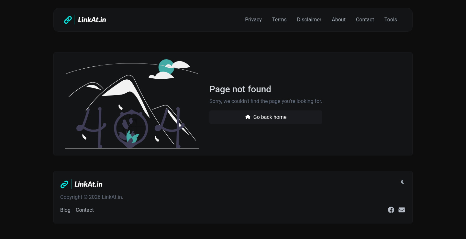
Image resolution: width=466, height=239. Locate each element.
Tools (390, 20)
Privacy (253, 20)
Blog (65, 210)
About (339, 20)
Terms (279, 20)
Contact (365, 20)
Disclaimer (309, 20)
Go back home (265, 117)
